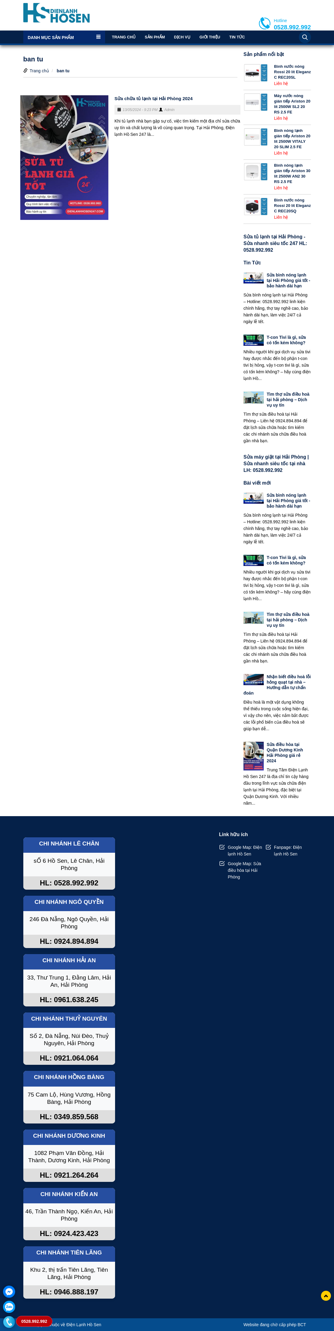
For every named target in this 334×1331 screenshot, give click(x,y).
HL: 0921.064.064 (69, 1058)
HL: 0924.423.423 (69, 1233)
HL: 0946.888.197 (69, 1292)
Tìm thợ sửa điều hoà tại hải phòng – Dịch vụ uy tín (288, 399)
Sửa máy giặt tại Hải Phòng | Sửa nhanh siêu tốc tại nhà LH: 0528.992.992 (276, 463)
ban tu (63, 70)
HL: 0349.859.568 (69, 1117)
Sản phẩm (155, 37)
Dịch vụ (182, 37)
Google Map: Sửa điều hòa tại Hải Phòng (244, 870)
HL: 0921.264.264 (69, 1175)
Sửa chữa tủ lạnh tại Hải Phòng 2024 (153, 98)
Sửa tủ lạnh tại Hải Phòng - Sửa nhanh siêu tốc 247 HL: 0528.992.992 (275, 243)
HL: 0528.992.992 (69, 883)
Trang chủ (124, 37)
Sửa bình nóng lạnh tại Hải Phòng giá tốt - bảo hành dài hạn (288, 280)
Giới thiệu (210, 37)
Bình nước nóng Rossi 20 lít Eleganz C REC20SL (292, 72)
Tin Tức (237, 37)
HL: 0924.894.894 (69, 941)
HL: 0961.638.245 (69, 1000)
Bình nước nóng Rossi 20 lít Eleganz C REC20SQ (292, 205)
